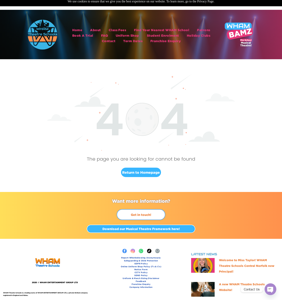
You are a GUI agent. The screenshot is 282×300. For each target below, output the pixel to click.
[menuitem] (77, 19)
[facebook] (124, 241)
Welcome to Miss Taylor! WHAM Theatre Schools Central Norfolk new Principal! (246, 256)
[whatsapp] (141, 241)
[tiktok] (149, 241)
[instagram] (133, 241)
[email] (157, 241)
